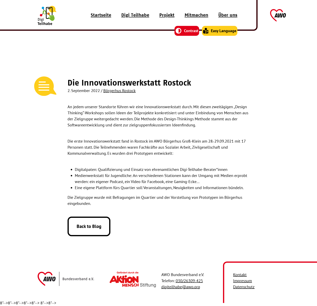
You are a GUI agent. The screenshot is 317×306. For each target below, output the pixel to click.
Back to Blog (89, 226)
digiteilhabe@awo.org (180, 286)
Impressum (242, 280)
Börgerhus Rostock (119, 90)
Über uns (227, 22)
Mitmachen (196, 22)
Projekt (166, 22)
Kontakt (240, 274)
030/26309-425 (189, 280)
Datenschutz (244, 286)
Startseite (101, 22)
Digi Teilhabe (135, 22)
